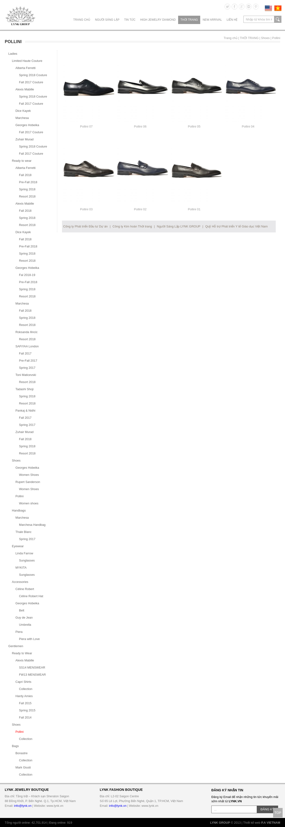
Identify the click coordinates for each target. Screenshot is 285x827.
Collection (25, 689)
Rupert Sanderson (27, 482)
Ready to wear (22, 160)
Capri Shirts (23, 682)
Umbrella (25, 624)
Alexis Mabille (24, 89)
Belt (21, 610)
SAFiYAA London (27, 346)
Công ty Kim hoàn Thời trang (132, 226)
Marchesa (22, 118)
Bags (15, 746)
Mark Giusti (23, 767)
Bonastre (21, 753)
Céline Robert (24, 589)
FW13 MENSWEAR (32, 674)
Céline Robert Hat (31, 596)
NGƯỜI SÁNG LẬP (107, 19)
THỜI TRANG (189, 19)
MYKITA (21, 567)
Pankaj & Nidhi (25, 410)
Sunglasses (27, 560)
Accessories (20, 582)
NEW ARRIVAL (212, 19)
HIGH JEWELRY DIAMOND (158, 19)
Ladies (12, 53)
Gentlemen (15, 646)
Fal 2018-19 (27, 275)
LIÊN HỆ (232, 19)
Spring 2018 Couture (33, 75)
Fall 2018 (25, 175)
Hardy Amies (24, 696)
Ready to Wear (22, 653)
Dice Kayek (23, 111)
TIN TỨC (129, 19)
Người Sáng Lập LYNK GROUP (178, 226)
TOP (278, 813)
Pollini (276, 38)
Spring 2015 (27, 710)
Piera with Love (29, 639)
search (277, 19)
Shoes (265, 38)
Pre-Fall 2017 (28, 360)
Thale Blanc (23, 532)
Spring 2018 (27, 189)
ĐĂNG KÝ (267, 809)
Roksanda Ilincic (26, 332)
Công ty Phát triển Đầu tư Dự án (85, 226)
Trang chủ (81, 19)
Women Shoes (29, 475)
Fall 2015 (25, 703)
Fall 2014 (25, 717)
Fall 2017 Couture (31, 82)
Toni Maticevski (25, 375)
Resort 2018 (27, 196)
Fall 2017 (25, 353)
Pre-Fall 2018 (28, 182)
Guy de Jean (24, 617)
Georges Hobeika (27, 125)
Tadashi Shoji (24, 389)
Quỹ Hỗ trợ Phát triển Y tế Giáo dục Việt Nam (236, 226)
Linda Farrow (24, 553)
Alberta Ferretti (25, 68)
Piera (19, 632)
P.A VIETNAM (270, 822)
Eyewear (18, 546)
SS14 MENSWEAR (32, 667)
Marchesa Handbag (32, 525)
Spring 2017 (27, 367)
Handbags (19, 510)
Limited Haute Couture (27, 61)
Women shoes (28, 503)
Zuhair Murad (24, 139)
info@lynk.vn (22, 805)
